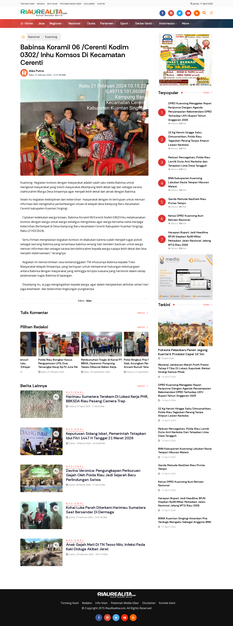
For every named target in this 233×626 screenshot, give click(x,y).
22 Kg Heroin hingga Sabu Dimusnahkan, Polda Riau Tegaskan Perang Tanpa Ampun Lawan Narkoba (184, 412)
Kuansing (51, 37)
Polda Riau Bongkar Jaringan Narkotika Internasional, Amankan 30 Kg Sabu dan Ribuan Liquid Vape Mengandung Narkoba (83, 367)
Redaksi (41, 3)
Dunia (91, 23)
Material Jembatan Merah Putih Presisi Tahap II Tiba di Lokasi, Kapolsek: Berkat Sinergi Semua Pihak (184, 368)
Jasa (41, 23)
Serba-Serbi (143, 23)
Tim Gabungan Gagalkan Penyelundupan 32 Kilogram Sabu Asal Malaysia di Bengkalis (39, 365)
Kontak (101, 3)
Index (142, 312)
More (185, 23)
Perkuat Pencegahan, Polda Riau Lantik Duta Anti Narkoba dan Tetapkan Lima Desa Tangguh (183, 432)
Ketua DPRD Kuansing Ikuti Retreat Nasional (181, 483)
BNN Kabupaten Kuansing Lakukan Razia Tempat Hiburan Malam (185, 450)
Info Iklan (52, 3)
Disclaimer (89, 3)
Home (26, 23)
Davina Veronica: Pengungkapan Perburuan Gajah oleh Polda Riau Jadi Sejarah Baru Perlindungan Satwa (103, 475)
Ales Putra (36, 71)
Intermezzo (167, 23)
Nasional (74, 23)
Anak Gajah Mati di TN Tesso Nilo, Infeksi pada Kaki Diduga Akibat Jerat (105, 546)
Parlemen (106, 23)
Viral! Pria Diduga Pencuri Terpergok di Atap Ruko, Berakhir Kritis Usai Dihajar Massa (124, 365)
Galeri (4, 586)
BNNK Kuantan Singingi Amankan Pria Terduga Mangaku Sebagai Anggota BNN (184, 520)
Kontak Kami (167, 603)
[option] (41, 354)
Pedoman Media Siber (70, 3)
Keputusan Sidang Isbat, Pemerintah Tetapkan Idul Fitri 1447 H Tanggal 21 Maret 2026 (106, 436)
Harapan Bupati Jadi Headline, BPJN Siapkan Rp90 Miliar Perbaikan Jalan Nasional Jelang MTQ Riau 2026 (181, 501)
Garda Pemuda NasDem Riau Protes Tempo (181, 467)
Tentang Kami (27, 3)
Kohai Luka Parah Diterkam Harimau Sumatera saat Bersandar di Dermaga (106, 509)
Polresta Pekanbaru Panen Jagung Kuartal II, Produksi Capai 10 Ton (183, 352)
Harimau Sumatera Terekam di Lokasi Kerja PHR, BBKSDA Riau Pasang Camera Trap (107, 399)
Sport (124, 23)
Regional (55, 23)
